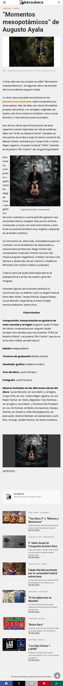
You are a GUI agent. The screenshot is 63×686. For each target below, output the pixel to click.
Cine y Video (33, 512)
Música (17, 8)
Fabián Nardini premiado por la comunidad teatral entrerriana (42, 573)
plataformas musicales (17, 101)
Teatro (44, 564)
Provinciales (48, 537)
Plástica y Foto (35, 537)
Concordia (7, 8)
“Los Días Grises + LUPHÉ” (43, 645)
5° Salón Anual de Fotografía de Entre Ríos (42, 544)
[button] (35, 180)
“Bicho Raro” (35, 624)
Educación (43, 591)
